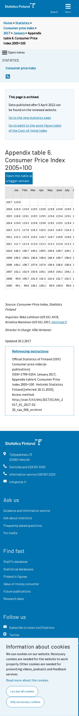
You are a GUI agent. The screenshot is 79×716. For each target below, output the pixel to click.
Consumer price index (18, 28)
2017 (6, 33)
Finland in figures (15, 576)
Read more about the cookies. (27, 680)
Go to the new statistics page (30, 117)
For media (10, 533)
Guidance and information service (26, 510)
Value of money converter (21, 584)
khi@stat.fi (59, 322)
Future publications (17, 591)
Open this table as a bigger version (19, 178)
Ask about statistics (17, 518)
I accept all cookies (22, 691)
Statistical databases (18, 569)
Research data (13, 599)
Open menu (13, 52)
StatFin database (15, 561)
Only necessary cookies (25, 702)
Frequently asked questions (22, 525)
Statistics (22, 23)
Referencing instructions (30, 351)
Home (7, 23)
